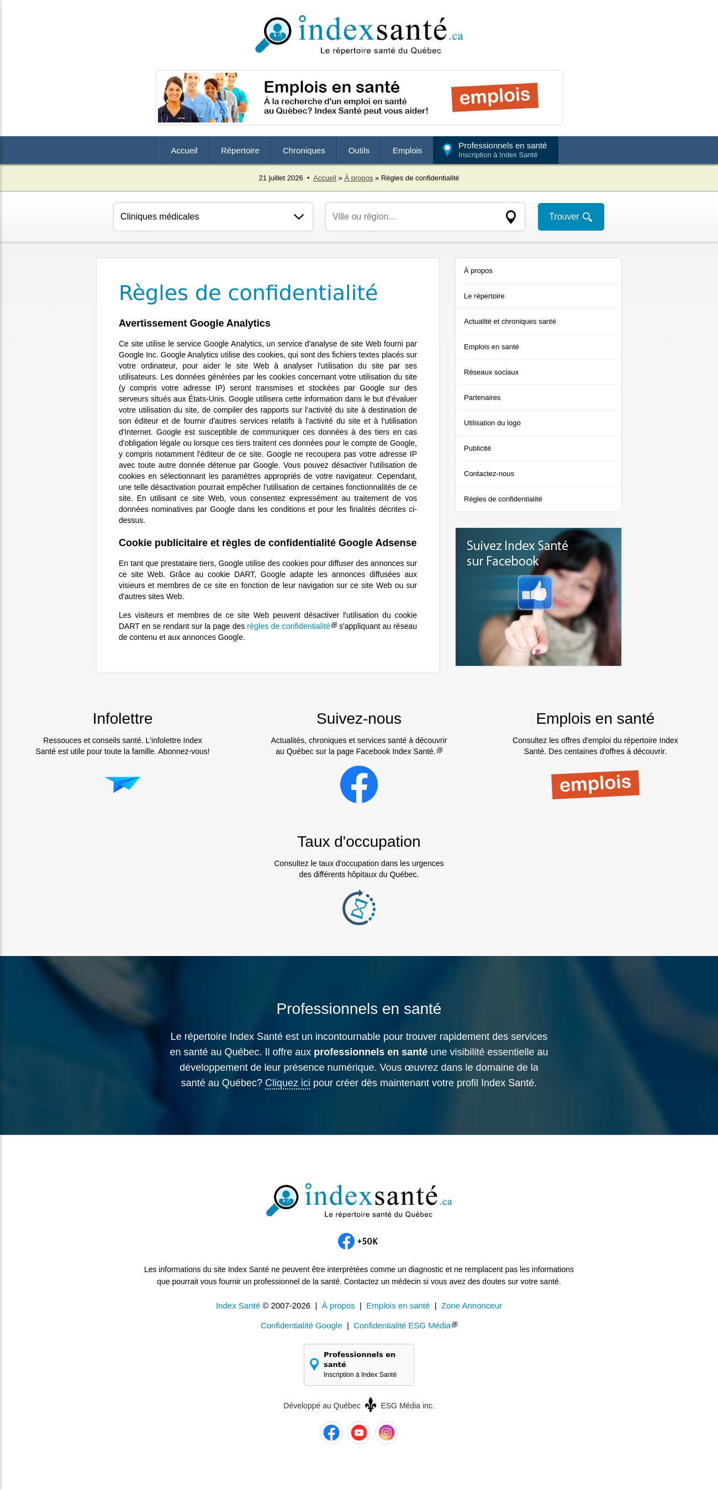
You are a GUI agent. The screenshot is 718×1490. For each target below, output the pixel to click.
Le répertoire (484, 296)
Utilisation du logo (492, 423)
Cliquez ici (287, 1082)
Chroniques (304, 150)
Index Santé (238, 1305)
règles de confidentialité (289, 626)
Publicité (477, 448)
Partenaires (482, 397)
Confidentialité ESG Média (402, 1325)
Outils (359, 150)
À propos (358, 178)
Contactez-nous (489, 473)
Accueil (184, 150)
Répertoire (240, 150)
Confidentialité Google (301, 1325)
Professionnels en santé (502, 150)
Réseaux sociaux (491, 372)
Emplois (407, 150)
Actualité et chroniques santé (510, 321)
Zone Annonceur (471, 1305)
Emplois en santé (491, 347)
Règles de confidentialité (503, 499)
